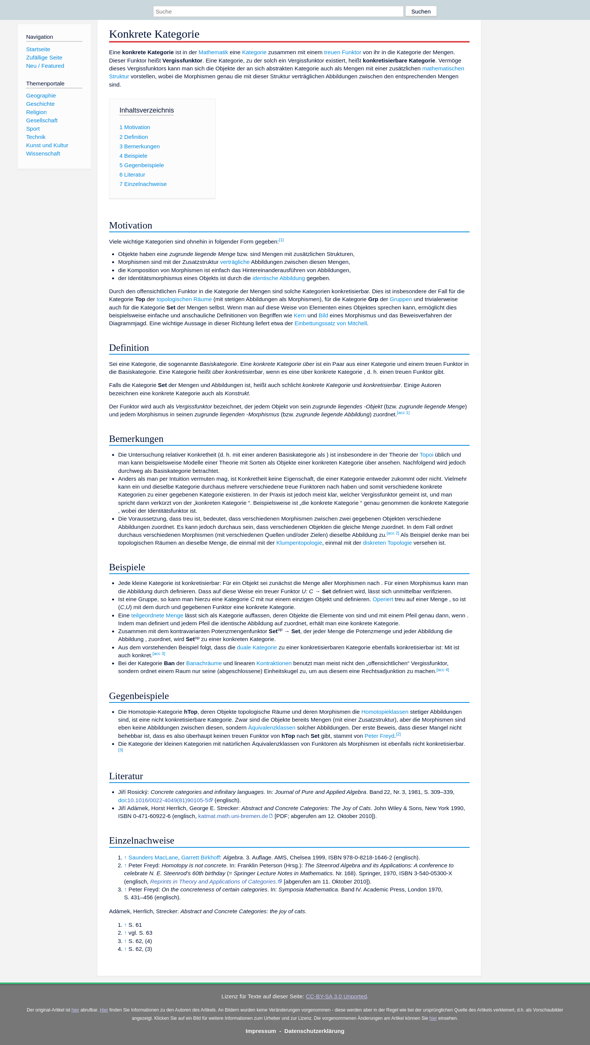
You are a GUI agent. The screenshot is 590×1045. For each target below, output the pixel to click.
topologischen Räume (184, 299)
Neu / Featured (45, 65)
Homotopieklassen (385, 711)
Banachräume (204, 663)
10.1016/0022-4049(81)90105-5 (168, 800)
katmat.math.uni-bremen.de (233, 816)
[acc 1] (403, 412)
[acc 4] (442, 669)
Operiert (383, 599)
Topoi (426, 454)
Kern (300, 315)
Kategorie (254, 52)
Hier (104, 1010)
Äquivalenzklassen (271, 727)
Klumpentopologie (299, 542)
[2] (398, 734)
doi (122, 800)
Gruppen (401, 299)
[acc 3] (158, 653)
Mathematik (213, 52)
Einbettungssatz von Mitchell (331, 323)
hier (75, 1010)
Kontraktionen (274, 663)
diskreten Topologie (387, 542)
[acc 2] (392, 533)
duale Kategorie (257, 647)
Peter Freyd (379, 736)
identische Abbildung (278, 278)
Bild (323, 315)
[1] (281, 240)
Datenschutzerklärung (314, 1031)
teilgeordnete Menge (157, 615)
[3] (120, 750)
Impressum (261, 1031)
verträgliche (235, 262)
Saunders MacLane (153, 857)
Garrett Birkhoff (200, 857)
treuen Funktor (342, 52)
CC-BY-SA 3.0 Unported (336, 996)
